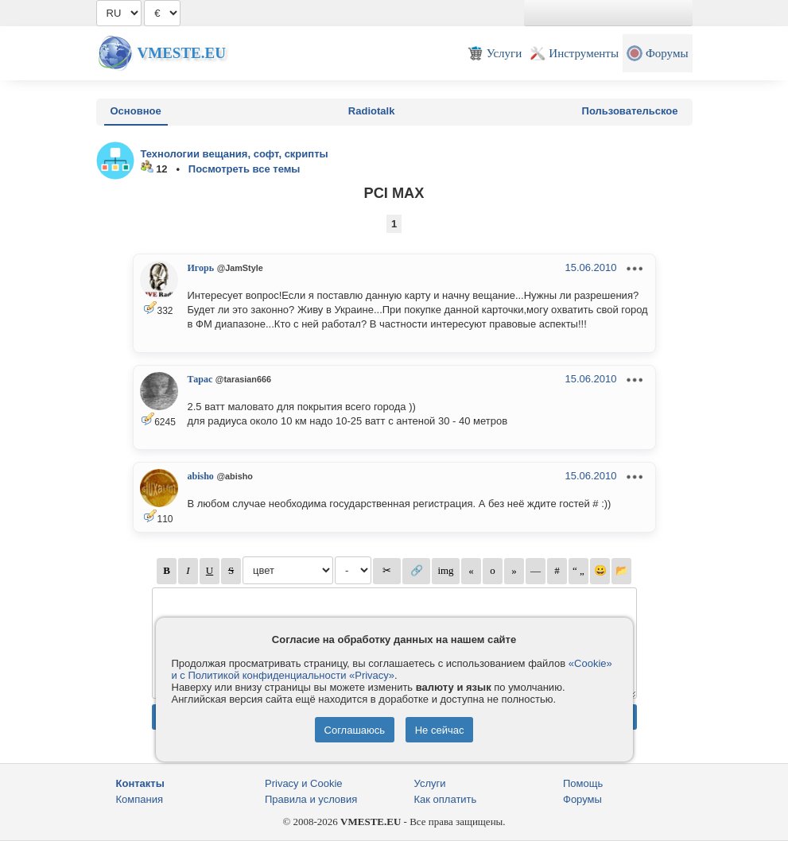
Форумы (582, 799)
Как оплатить (445, 799)
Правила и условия (311, 799)
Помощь (583, 783)
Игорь (201, 267)
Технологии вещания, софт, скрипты (234, 154)
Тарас (200, 379)
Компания (140, 799)
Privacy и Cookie (304, 783)
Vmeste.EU (182, 53)
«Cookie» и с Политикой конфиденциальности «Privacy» (392, 669)
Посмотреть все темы (244, 169)
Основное (136, 111)
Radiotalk (371, 111)
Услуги (430, 783)
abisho (201, 476)
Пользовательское (630, 111)
